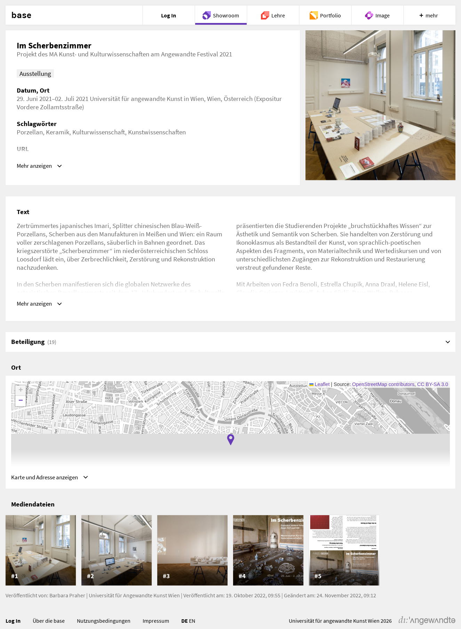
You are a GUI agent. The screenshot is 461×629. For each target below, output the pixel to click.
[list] (230, 554)
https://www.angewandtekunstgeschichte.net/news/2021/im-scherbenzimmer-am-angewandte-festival (150, 161)
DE (184, 624)
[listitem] (41, 554)
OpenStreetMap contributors (383, 386)
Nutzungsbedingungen (103, 624)
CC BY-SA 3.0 (432, 386)
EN (192, 624)
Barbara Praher (67, 599)
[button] (230, 441)
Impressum (156, 624)
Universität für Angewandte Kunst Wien (134, 599)
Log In (13, 624)
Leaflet (319, 386)
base (21, 15)
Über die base (49, 624)
